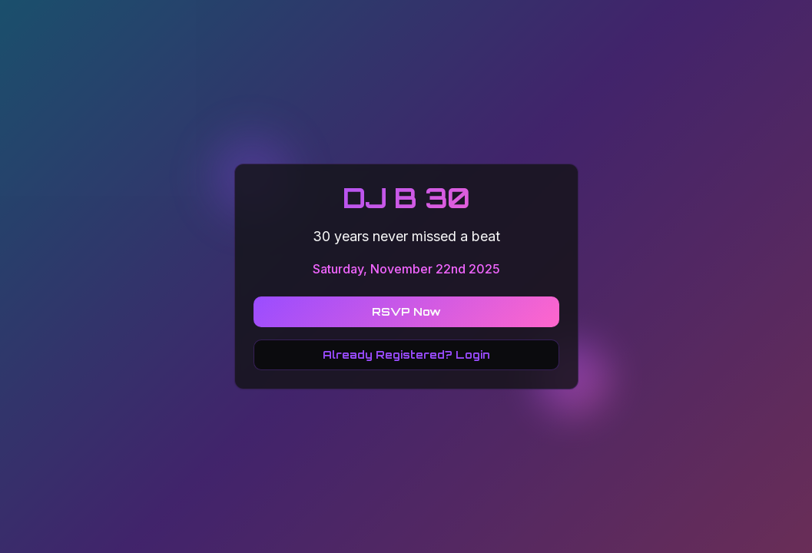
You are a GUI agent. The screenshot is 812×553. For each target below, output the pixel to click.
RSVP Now (406, 311)
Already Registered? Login (406, 354)
